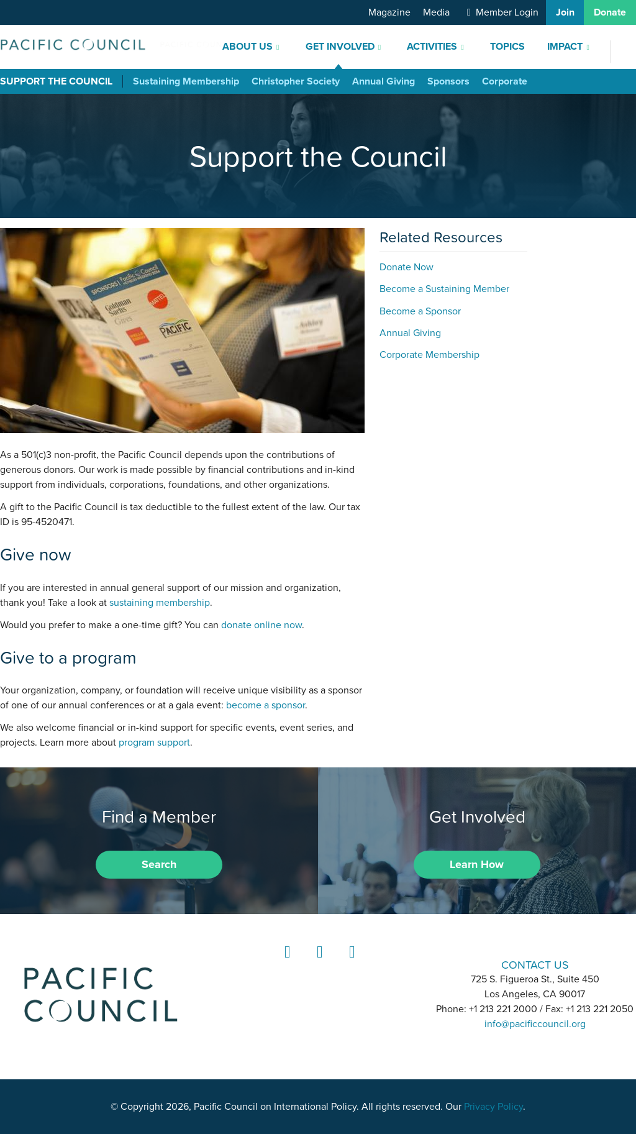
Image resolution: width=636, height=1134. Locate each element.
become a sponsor (265, 705)
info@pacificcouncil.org (535, 1024)
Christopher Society (296, 81)
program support (154, 742)
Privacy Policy (493, 1106)
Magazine (389, 12)
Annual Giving (383, 81)
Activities (432, 46)
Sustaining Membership (186, 81)
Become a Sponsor (420, 311)
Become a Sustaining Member (444, 289)
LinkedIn (286, 963)
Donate (610, 12)
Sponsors (448, 81)
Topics (507, 46)
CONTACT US (535, 964)
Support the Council (56, 81)
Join (565, 12)
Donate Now (406, 267)
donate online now (261, 625)
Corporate (504, 81)
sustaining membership (159, 603)
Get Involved (340, 46)
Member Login (507, 12)
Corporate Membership (429, 355)
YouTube (350, 963)
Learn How (477, 864)
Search (159, 864)
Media (436, 12)
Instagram (318, 963)
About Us (247, 46)
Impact (565, 46)
